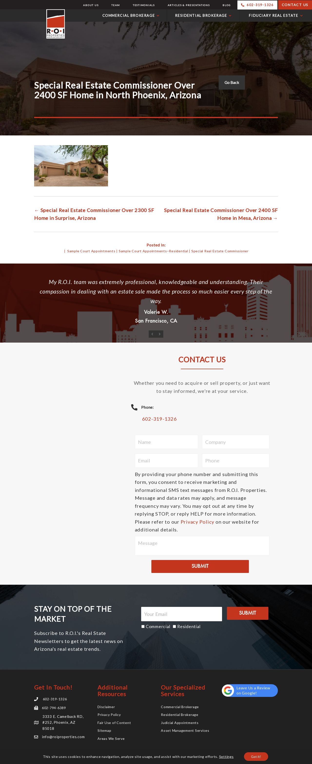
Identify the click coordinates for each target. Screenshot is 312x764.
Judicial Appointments (180, 723)
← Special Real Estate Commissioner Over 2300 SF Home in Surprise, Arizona (94, 214)
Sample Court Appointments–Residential (153, 251)
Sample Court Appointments (91, 251)
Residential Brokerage (179, 715)
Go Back (231, 82)
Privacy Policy (197, 522)
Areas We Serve (111, 739)
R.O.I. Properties (33, 24)
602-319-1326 (159, 419)
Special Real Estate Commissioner (220, 251)
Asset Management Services (185, 731)
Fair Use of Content (114, 723)
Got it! (256, 756)
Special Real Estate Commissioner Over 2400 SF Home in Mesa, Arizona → (221, 214)
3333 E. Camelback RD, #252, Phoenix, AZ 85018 (63, 723)
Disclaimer (106, 707)
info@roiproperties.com (63, 737)
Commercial (158, 627)
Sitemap (104, 731)
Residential (188, 627)
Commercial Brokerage (180, 707)
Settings (226, 756)
